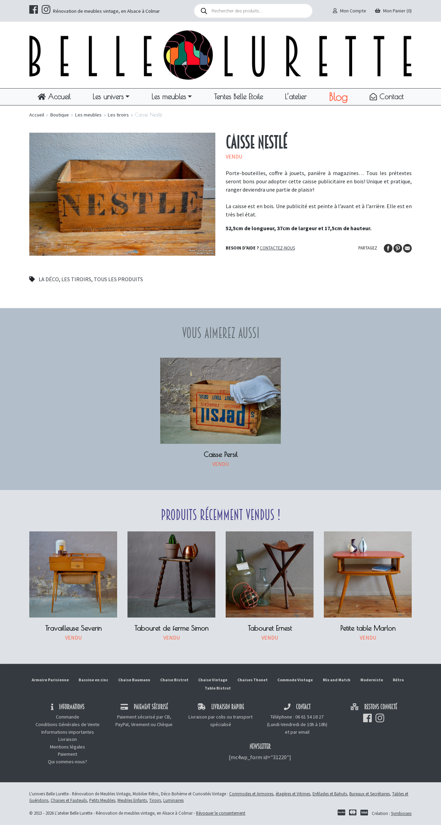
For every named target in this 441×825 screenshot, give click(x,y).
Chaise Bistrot (174, 679)
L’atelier (296, 96)
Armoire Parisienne (50, 679)
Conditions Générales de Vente (67, 724)
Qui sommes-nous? (67, 761)
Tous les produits (118, 279)
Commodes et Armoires (251, 793)
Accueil (54, 96)
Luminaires (173, 800)
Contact (386, 96)
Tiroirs (155, 800)
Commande (67, 717)
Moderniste (371, 679)
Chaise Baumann (134, 679)
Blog (338, 96)
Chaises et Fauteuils (69, 800)
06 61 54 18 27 (309, 717)
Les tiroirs (118, 115)
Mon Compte (349, 11)
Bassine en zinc (93, 679)
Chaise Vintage (212, 679)
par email (299, 732)
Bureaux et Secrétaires (369, 793)
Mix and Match (336, 679)
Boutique (59, 115)
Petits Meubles (102, 800)
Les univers (108, 96)
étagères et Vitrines (293, 793)
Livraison (67, 739)
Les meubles (169, 96)
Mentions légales (67, 747)
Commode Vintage (295, 679)
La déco (49, 279)
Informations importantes (67, 732)
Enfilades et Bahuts (329, 793)
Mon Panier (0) (393, 11)
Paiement (67, 754)
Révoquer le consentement (220, 813)
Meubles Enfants (132, 800)
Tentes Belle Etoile (238, 96)
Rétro (398, 679)
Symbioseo (401, 813)
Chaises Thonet (252, 679)
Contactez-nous (277, 248)
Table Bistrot (218, 688)
